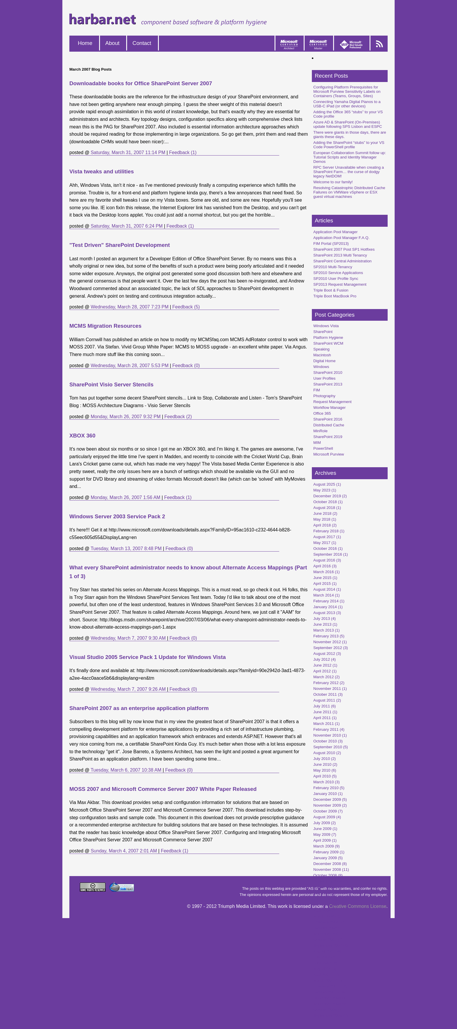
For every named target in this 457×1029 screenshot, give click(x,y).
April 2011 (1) (325, 718)
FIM (316, 390)
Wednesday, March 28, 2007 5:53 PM (129, 365)
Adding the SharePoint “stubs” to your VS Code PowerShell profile (348, 144)
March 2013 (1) (326, 630)
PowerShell (323, 448)
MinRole (320, 431)
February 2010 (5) (328, 788)
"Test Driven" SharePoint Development (119, 245)
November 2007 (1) (330, 934)
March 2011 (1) (326, 723)
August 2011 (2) (327, 700)
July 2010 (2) (324, 758)
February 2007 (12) (330, 986)
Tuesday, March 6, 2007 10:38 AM (126, 770)
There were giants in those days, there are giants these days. (349, 134)
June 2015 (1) (325, 577)
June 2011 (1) (325, 712)
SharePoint (323, 331)
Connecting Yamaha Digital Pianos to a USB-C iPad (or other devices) (347, 104)
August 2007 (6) (327, 951)
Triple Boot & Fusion (330, 290)
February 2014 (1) (328, 601)
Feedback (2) (178, 416)
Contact (141, 43)
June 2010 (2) (325, 764)
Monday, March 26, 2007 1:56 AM (125, 497)
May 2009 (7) (324, 834)
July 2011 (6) (324, 706)
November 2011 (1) (330, 688)
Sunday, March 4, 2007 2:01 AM (124, 850)
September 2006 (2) (330, 1015)
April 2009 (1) (325, 840)
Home (85, 43)
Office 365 (322, 413)
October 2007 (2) (328, 939)
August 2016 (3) (327, 560)
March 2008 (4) (326, 916)
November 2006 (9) (330, 1004)
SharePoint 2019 (327, 437)
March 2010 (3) (326, 782)
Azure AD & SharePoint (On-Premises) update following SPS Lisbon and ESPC (347, 124)
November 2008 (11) (331, 869)
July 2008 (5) (324, 893)
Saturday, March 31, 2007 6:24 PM (127, 226)
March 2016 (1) (326, 572)
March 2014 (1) (326, 595)
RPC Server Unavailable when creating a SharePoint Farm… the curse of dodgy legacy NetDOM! (348, 171)
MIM (317, 442)
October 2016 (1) (328, 548)
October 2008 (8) (328, 875)
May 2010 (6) (324, 770)
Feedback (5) (186, 306)
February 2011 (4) (328, 729)
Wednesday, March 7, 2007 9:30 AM (128, 638)
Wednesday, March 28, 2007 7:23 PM (129, 306)
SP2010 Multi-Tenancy (332, 267)
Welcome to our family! (333, 182)
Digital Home (324, 361)
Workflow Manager (329, 407)
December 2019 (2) (330, 496)
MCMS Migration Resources (105, 326)
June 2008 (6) (325, 899)
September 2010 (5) (330, 747)
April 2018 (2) (325, 525)
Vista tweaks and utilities (101, 171)
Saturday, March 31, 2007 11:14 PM (128, 152)
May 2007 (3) (324, 969)
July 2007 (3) (324, 957)
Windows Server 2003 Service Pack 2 (117, 516)
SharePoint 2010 (327, 372)
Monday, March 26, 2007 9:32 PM (126, 416)
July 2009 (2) (324, 823)
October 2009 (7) (328, 811)
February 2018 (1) (328, 531)
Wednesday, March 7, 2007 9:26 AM (128, 689)
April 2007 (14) (326, 974)
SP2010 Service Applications (338, 273)
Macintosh (322, 355)
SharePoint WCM (328, 343)
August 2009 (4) (327, 817)
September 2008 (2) (330, 881)
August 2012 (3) (327, 653)
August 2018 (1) (327, 507)
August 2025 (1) (327, 484)
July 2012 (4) (324, 659)
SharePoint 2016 (327, 419)
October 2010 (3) (328, 741)
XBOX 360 (82, 435)
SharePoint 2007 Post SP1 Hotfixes (344, 249)
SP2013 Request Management (339, 284)
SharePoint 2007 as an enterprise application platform (139, 708)
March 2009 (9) (326, 846)
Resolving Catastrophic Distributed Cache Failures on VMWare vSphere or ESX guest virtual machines (349, 192)
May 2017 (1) (324, 542)
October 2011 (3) (328, 694)
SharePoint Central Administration (342, 261)
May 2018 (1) (324, 519)
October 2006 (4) (328, 1009)
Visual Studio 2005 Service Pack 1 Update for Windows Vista (147, 657)
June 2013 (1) (325, 624)
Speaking (321, 349)
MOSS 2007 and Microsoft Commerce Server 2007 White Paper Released (162, 789)
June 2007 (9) (325, 963)
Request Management (332, 402)
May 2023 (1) (324, 490)
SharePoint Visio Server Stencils (111, 384)
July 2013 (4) (324, 618)
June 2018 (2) (325, 513)
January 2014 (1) (328, 607)
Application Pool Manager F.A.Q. (341, 238)
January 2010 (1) (328, 793)
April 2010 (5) (325, 776)
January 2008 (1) (328, 928)
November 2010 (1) (330, 735)
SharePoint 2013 (327, 384)
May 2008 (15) (325, 904)
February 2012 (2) (328, 683)
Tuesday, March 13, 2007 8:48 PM (126, 548)
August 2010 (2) (327, 753)
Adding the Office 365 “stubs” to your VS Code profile (348, 114)
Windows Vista (326, 326)
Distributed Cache (328, 425)
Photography (324, 396)
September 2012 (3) (330, 648)
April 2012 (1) (325, 671)
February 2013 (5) (328, 636)
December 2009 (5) (330, 799)
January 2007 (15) (329, 992)
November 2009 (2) (330, 805)
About (112, 43)
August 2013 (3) (327, 613)
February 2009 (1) (328, 852)
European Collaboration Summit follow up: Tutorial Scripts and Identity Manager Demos (349, 157)
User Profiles (324, 378)
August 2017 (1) (327, 537)
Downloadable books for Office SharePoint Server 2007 (140, 83)
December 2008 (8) (330, 863)
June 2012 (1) (325, 665)
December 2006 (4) (330, 998)
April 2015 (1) (325, 583)
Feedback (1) (182, 152)
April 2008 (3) (325, 910)
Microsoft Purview (328, 454)
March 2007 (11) (327, 980)
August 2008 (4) (327, 887)
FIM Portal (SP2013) (331, 243)
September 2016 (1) (330, 554)
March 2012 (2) (326, 677)
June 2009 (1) (325, 828)
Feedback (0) (186, 365)
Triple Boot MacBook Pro (334, 296)
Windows (321, 366)
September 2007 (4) (330, 945)
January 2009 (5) (328, 858)
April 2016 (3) (325, 566)
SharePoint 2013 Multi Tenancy (340, 255)
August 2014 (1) (327, 589)
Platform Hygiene (328, 337)
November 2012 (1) (330, 642)
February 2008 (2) (328, 922)
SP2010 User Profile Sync (335, 278)
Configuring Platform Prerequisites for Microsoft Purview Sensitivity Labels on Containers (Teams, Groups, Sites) (346, 91)
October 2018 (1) (328, 502)
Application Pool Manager (335, 232)
